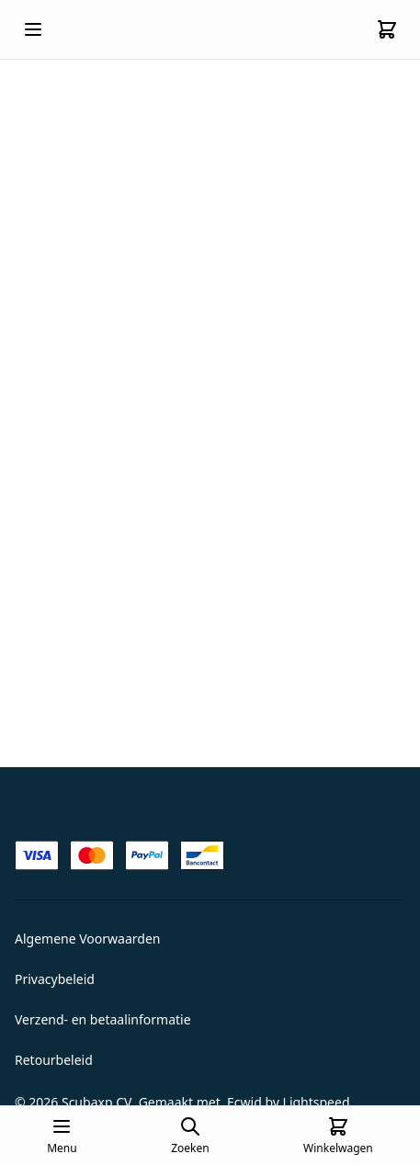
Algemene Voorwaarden (87, 938)
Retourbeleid (54, 1060)
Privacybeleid (55, 979)
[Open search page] (189, 1135)
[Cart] (387, 29)
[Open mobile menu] (33, 29)
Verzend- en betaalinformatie (103, 1019)
